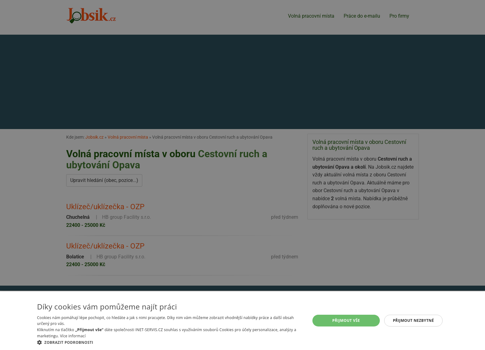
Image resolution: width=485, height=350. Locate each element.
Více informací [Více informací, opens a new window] (73, 336)
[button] (169, 342)
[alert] (242, 175)
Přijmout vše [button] (346, 320)
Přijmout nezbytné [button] (413, 320)
